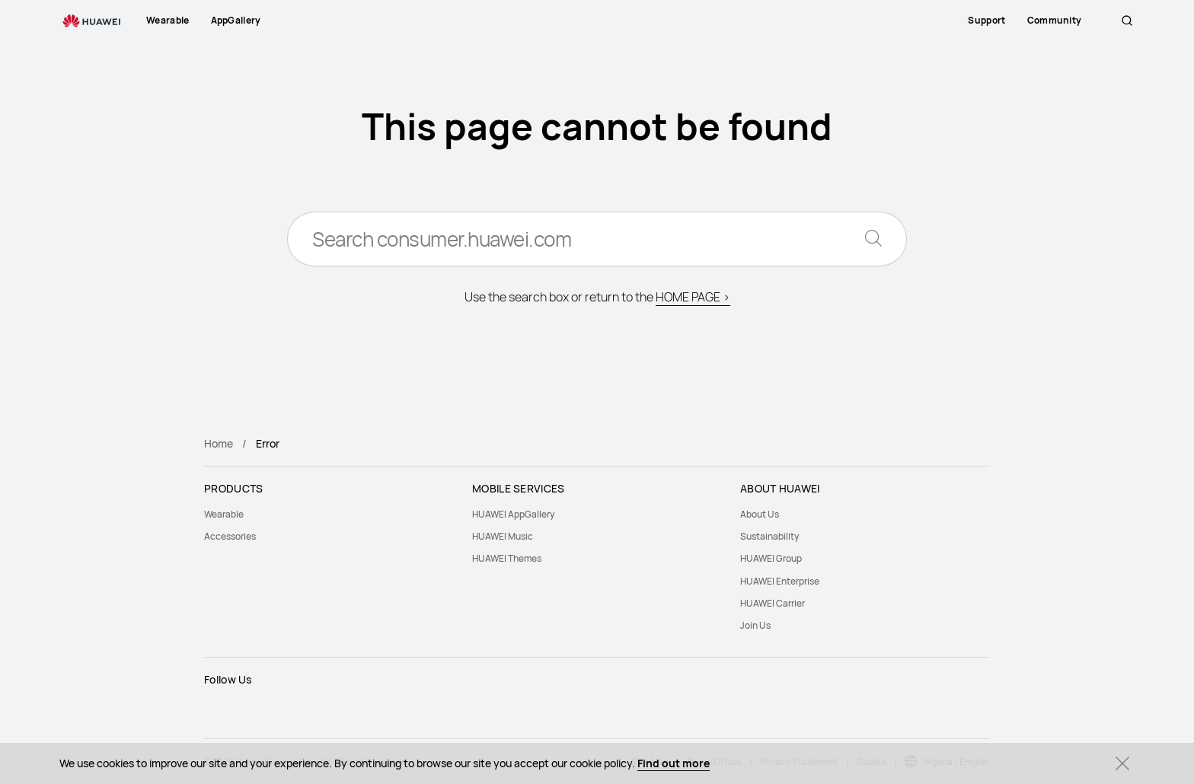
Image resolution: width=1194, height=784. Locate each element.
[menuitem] (329, 514)
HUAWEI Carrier (772, 603)
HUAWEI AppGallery (513, 514)
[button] (1127, 20)
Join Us (755, 625)
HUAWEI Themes (506, 558)
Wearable (224, 514)
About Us (759, 514)
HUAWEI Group (771, 558)
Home (218, 443)
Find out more (673, 763)
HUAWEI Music (502, 536)
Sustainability (769, 536)
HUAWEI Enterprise (779, 581)
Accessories (230, 536)
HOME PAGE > (693, 296)
